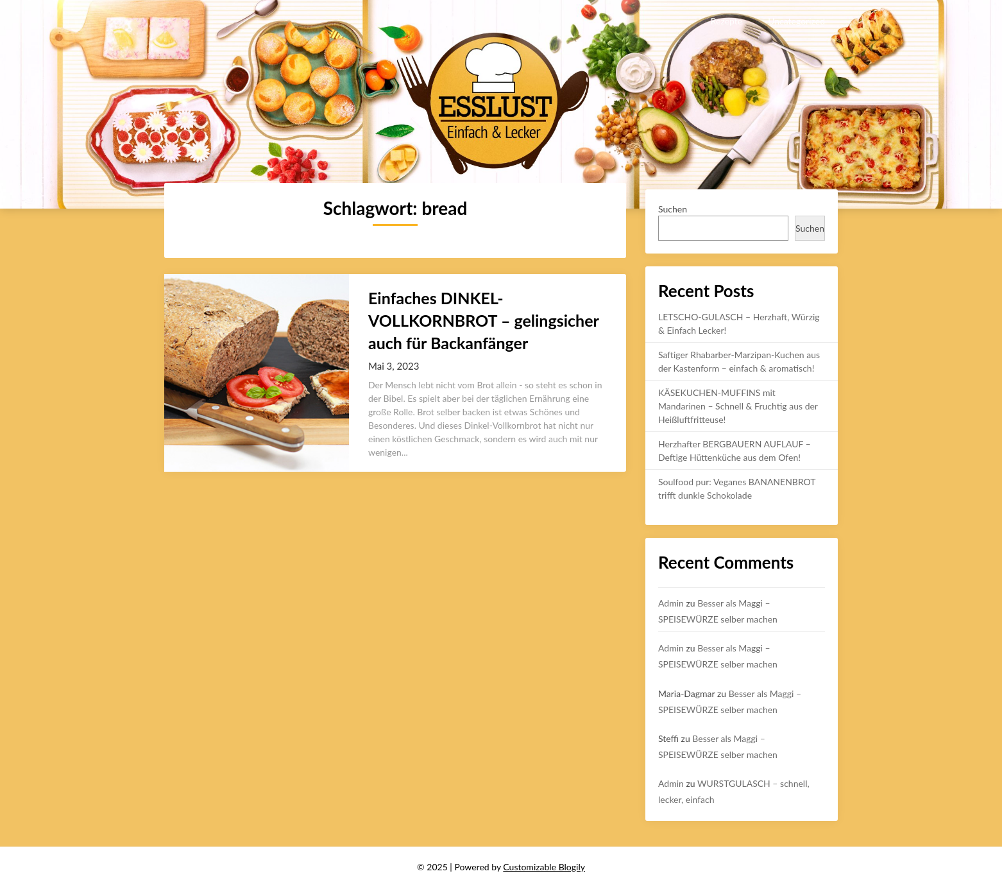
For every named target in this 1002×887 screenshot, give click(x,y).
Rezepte (726, 20)
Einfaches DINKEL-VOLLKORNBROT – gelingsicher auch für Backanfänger (483, 320)
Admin (671, 603)
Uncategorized (796, 20)
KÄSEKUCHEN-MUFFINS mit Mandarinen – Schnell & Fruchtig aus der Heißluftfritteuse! (738, 406)
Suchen (672, 208)
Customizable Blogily (544, 866)
